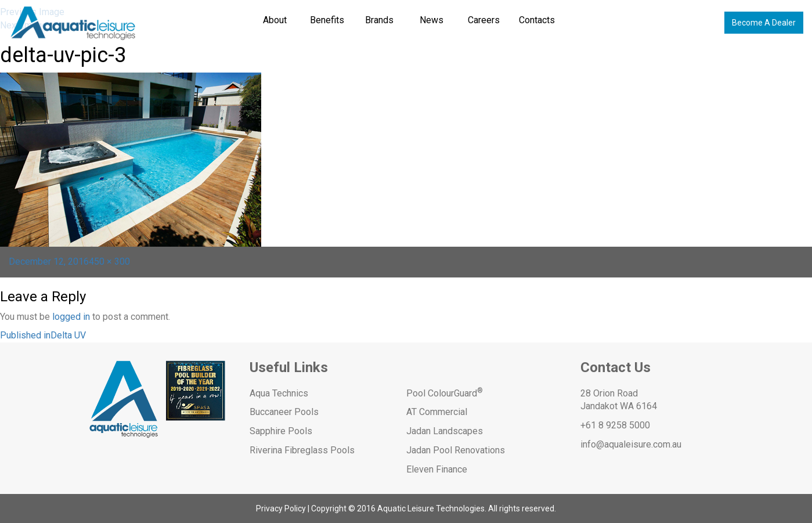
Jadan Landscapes (444, 431)
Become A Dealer (764, 22)
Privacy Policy (281, 508)
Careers (484, 20)
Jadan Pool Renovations (455, 450)
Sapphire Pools (281, 431)
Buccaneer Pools (284, 411)
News (431, 20)
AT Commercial (436, 411)
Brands (379, 20)
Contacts (537, 20)
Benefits (327, 20)
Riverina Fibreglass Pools (302, 450)
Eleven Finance (436, 469)
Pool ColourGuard (444, 393)
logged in (71, 316)
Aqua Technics (279, 393)
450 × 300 (109, 261)
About (275, 20)
